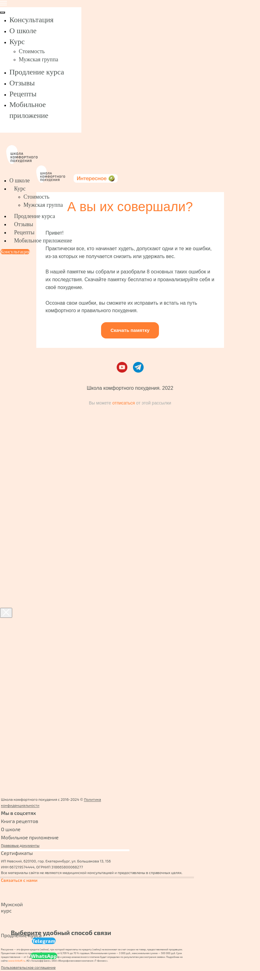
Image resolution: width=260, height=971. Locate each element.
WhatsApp (44, 956)
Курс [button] (17, 42)
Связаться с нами (19, 880)
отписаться (123, 402)
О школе (23, 31)
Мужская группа (38, 59)
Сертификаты (17, 853)
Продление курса (36, 72)
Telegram (44, 941)
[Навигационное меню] (3, 3)
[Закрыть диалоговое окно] (6, 613)
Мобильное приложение (43, 240)
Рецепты (23, 94)
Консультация (31, 20)
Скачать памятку (130, 330)
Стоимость (32, 51)
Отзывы (22, 83)
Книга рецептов (19, 821)
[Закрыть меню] (2, 12)
